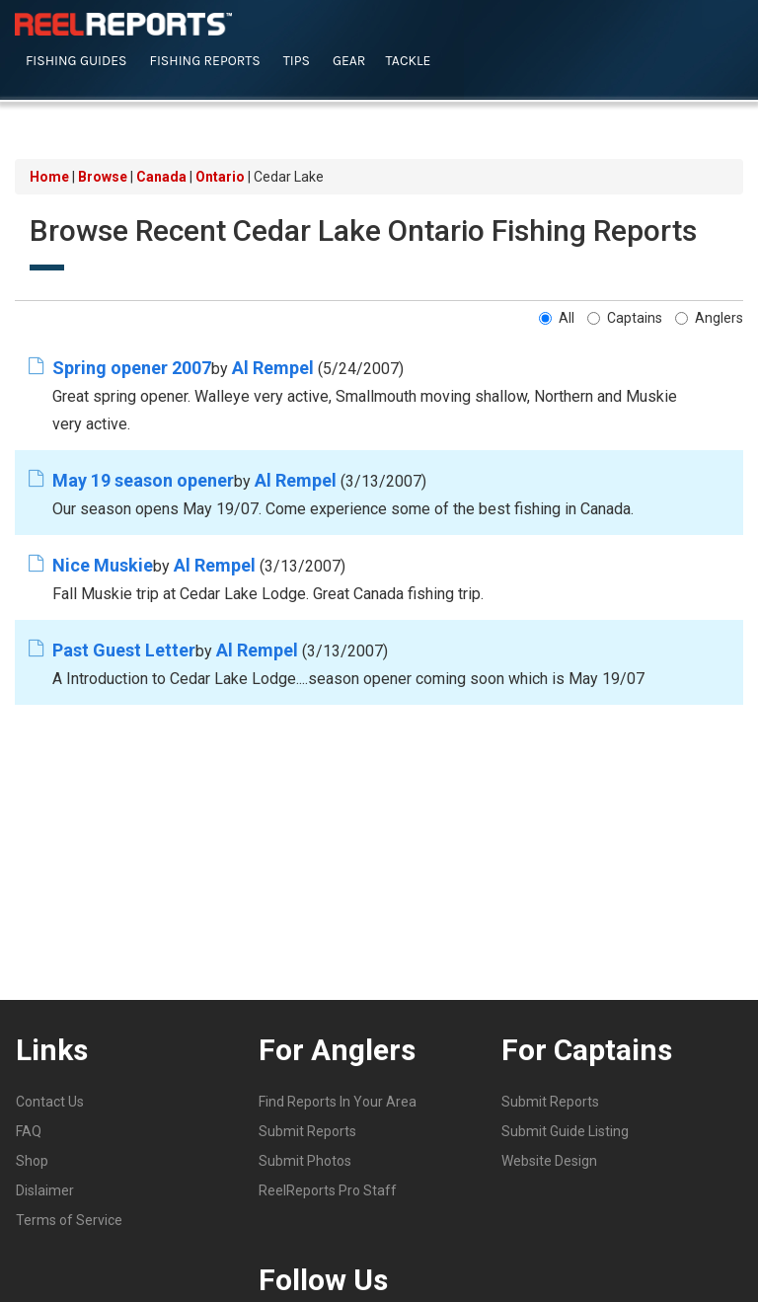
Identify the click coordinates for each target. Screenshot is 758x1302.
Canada (161, 177)
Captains (624, 317)
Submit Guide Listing (565, 1130)
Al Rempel (273, 366)
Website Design (549, 1160)
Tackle (407, 60)
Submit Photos (305, 1160)
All (556, 317)
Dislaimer (45, 1189)
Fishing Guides (76, 60)
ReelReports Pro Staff (328, 1189)
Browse (102, 177)
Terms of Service (69, 1219)
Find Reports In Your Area (338, 1101)
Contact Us (50, 1101)
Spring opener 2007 (131, 366)
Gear (349, 60)
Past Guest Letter (123, 649)
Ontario (220, 177)
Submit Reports (307, 1130)
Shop (32, 1160)
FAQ (28, 1130)
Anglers (709, 317)
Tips (296, 60)
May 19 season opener (143, 479)
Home (49, 177)
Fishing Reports (205, 60)
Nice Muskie (102, 564)
